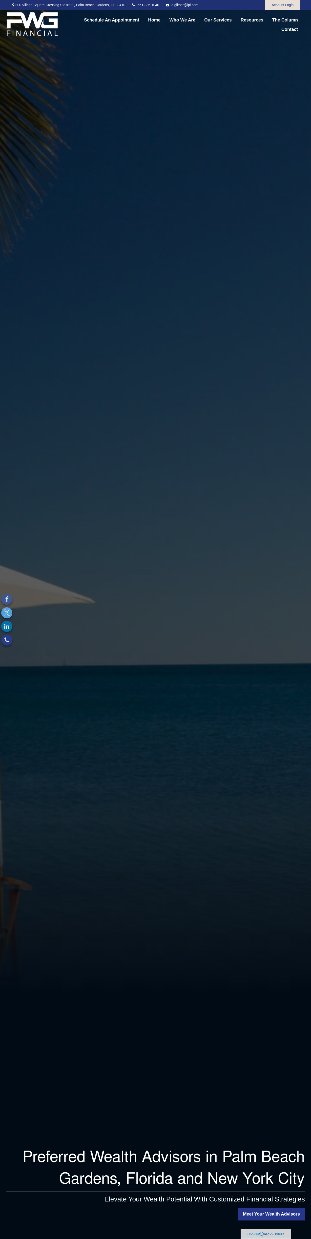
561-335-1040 (145, 5)
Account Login (283, 5)
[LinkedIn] (6, 626)
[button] (111, 20)
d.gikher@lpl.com (181, 5)
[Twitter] (6, 612)
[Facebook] (6, 599)
